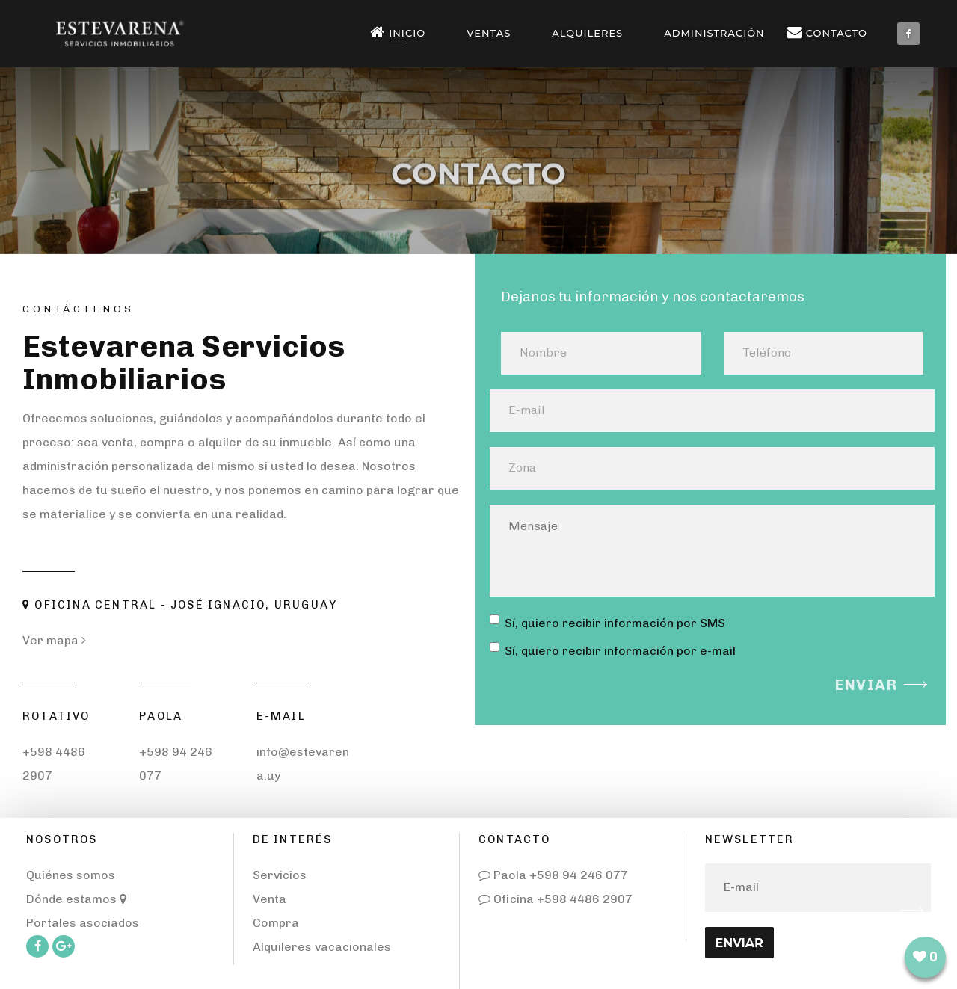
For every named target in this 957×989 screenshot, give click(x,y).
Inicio (401, 32)
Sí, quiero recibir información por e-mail (613, 650)
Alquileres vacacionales (322, 947)
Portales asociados (82, 923)
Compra (276, 923)
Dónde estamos (76, 899)
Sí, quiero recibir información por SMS (607, 622)
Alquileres (587, 33)
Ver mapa (54, 640)
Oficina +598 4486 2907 (555, 899)
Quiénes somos (70, 875)
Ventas (489, 33)
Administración (714, 33)
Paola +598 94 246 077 (553, 875)
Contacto (831, 32)
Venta (269, 899)
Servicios (280, 875)
